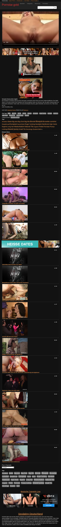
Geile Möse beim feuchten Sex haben (12, 264)
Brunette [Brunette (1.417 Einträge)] (46, 121)
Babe (9, 113)
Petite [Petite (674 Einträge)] (41, 126)
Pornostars (45, 3)
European (35, 113)
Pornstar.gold (10, 4)
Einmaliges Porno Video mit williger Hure (13, 444)
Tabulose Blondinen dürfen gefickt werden (13, 408)
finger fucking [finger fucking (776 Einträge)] (30, 124)
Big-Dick (14, 113)
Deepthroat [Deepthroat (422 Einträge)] (5, 124)
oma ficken (27, 0)
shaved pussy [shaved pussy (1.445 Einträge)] (13, 129)
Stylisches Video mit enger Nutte (11, 390)
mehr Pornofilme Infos (7, 107)
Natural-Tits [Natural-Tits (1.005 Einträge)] (29, 127)
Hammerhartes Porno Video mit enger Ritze (13, 239)
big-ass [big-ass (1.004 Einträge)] (15, 121)
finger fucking (42, 113)
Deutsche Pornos (15, 117)
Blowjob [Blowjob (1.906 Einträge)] (39, 121)
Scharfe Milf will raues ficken (9, 336)
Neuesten (22, 3)
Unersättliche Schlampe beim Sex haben (13, 300)
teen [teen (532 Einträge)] (39, 129)
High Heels (5, 115)
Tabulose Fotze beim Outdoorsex (11, 461)
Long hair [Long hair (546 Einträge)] (10, 126)
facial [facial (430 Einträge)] (19, 124)
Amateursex (20, 0)
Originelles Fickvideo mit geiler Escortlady (13, 203)
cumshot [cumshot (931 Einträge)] (53, 121)
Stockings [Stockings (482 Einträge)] (29, 129)
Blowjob (29, 113)
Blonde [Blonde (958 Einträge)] (32, 121)
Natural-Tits (12, 115)
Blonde (24, 113)
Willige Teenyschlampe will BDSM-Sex (12, 354)
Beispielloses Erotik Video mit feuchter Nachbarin (15, 282)
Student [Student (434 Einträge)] (35, 129)
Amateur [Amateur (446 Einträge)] (5, 121)
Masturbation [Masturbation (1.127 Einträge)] (19, 127)
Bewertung (37, 3)
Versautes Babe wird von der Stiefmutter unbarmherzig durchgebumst (20, 372)
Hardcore (55, 113)
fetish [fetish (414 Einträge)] (23, 124)
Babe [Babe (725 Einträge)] (10, 121)
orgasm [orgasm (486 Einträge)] (36, 126)
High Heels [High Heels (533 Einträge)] (53, 124)
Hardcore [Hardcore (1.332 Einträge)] (45, 124)
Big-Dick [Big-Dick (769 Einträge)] (21, 121)
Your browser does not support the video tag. (30, 28)
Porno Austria (34, 0)
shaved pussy (20, 115)
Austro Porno (12, 0)
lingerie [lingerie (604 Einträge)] (4, 126)
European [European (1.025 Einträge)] (13, 124)
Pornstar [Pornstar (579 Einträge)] (47, 126)
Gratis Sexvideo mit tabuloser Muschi (12, 185)
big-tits (19, 113)
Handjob (50, 113)
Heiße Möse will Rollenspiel (9, 318)
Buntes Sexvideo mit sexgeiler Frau (11, 167)
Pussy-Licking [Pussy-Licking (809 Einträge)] (26, 483)
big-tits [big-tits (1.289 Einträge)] (27, 121)
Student (27, 115)
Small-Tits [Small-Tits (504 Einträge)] (22, 129)
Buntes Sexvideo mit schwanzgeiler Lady (13, 221)
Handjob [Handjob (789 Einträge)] (38, 124)
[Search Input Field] (46, 7)
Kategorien (29, 3)
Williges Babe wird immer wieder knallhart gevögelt (15, 149)
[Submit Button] (55, 7)
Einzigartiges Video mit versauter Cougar (13, 426)
